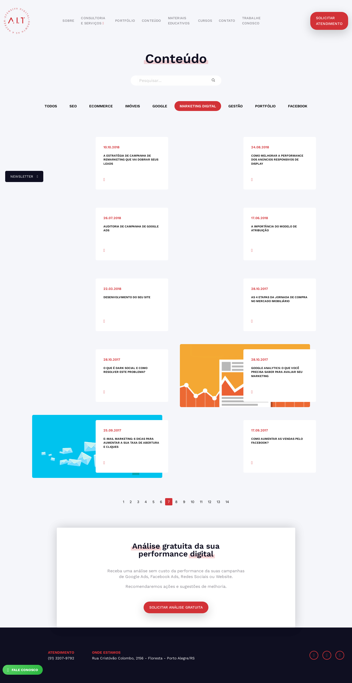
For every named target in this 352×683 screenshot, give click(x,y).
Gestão (235, 106)
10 (192, 502)
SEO (73, 106)
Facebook (297, 106)
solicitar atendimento (329, 21)
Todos (51, 106)
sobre (68, 21)
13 (218, 502)
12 (209, 502)
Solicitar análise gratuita (176, 607)
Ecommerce (101, 106)
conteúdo (151, 21)
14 (227, 502)
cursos (205, 21)
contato (227, 21)
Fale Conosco (22, 670)
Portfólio (265, 106)
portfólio (125, 21)
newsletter (21, 178)
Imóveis (132, 106)
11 (201, 502)
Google (159, 106)
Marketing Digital (198, 106)
